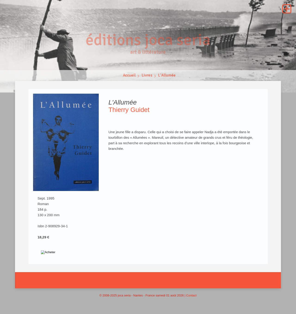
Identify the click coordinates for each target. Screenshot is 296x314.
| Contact (191, 295)
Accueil (128, 76)
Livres (147, 76)
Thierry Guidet (128, 109)
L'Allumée (167, 76)
